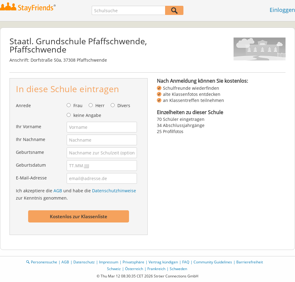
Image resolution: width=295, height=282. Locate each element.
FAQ (185, 262)
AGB (57, 190)
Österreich (134, 268)
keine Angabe (87, 115)
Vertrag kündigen (163, 262)
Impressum (108, 262)
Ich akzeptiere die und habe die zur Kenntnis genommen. (76, 194)
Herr (100, 105)
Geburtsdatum (31, 165)
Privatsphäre (133, 262)
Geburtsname (30, 152)
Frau (78, 105)
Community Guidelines (213, 262)
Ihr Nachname (30, 139)
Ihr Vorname (28, 126)
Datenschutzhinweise (114, 190)
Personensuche (44, 262)
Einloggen (282, 9)
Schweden (178, 268)
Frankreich (156, 268)
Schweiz (114, 268)
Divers (123, 105)
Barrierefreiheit (249, 262)
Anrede (23, 105)
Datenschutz (84, 262)
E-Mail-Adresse (31, 178)
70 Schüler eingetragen (181, 119)
